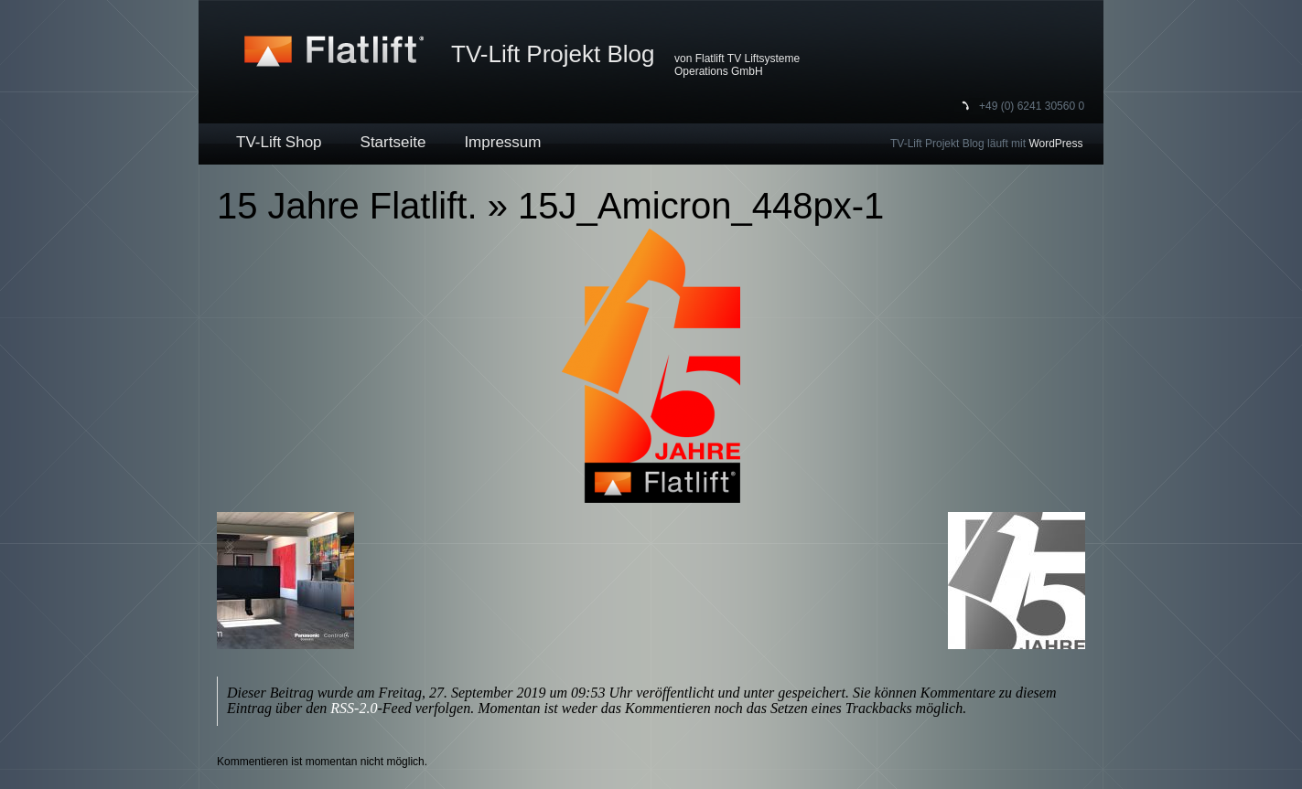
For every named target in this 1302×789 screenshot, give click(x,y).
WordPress (1055, 143)
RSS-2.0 (353, 708)
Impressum (502, 142)
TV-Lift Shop (279, 142)
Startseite (393, 142)
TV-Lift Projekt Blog (553, 54)
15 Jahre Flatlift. (347, 206)
